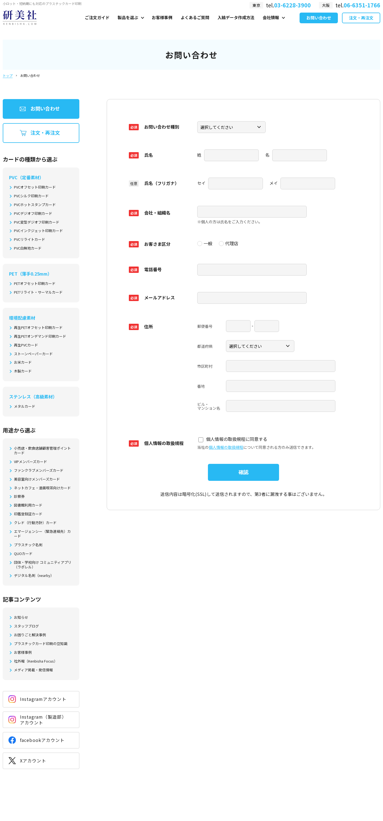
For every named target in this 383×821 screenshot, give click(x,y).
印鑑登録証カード (28, 514)
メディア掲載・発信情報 (33, 670)
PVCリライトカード (29, 239)
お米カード (23, 362)
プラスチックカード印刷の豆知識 (40, 643)
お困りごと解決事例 (30, 635)
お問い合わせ (318, 24)
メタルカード (24, 406)
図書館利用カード (28, 505)
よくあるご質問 (195, 24)
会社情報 (271, 24)
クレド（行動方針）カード (35, 523)
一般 (204, 243)
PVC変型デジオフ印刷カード (36, 222)
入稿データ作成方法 (235, 24)
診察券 (19, 496)
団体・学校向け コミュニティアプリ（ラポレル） (42, 565)
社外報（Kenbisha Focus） (35, 661)
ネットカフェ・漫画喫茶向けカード (42, 488)
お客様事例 (162, 24)
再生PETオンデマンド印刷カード (40, 336)
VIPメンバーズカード (30, 461)
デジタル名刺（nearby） (34, 575)
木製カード (23, 371)
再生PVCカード (26, 345)
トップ (8, 75)
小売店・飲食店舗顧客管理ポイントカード (42, 450)
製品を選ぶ (128, 24)
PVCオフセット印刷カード (35, 187)
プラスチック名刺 (28, 545)
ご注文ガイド (97, 24)
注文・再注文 (361, 24)
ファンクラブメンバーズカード (38, 470)
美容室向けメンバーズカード (37, 479)
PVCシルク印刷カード (31, 196)
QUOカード (23, 553)
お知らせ (21, 617)
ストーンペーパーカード (33, 354)
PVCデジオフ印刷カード (33, 213)
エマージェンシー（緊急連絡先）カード (42, 534)
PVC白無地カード (28, 248)
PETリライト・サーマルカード (38, 292)
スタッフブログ (26, 626)
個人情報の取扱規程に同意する (232, 437)
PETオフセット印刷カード (35, 283)
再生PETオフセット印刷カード (38, 327)
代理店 (228, 243)
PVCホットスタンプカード (35, 205)
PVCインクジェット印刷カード (38, 231)
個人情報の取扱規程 (226, 445)
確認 (243, 470)
